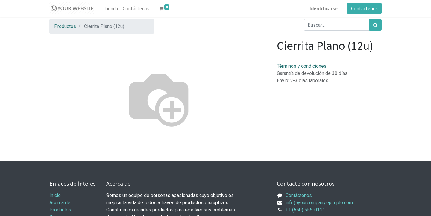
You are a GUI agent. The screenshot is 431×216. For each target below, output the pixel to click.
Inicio (55, 195)
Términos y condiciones (302, 66)
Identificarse (323, 8)
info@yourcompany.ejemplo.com (319, 203)
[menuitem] (110, 8)
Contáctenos (364, 8)
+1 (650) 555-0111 (305, 210)
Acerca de (59, 203)
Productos (65, 26)
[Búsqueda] (375, 25)
